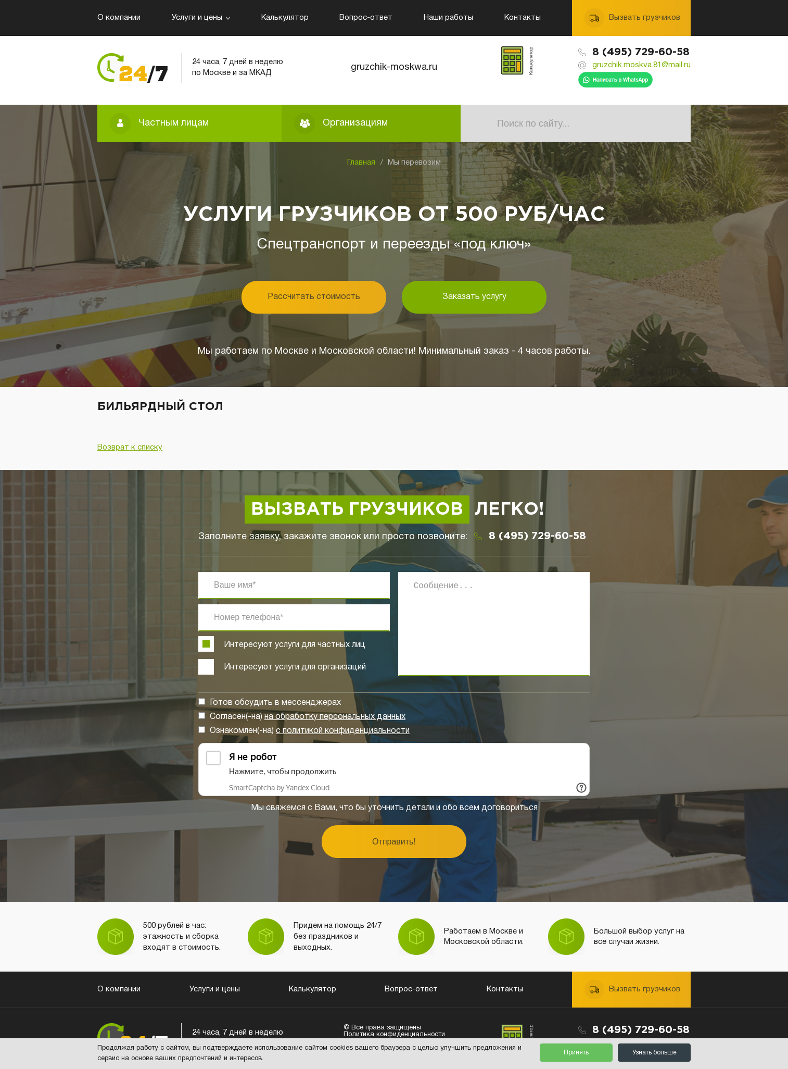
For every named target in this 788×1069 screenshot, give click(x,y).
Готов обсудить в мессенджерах (275, 702)
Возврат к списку (129, 447)
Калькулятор (285, 17)
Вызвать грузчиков (644, 17)
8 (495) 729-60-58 (641, 52)
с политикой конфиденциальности (343, 731)
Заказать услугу (474, 297)
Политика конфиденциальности (394, 1034)
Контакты (522, 17)
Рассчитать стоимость (314, 297)
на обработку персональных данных (334, 716)
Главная (361, 162)
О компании (119, 17)
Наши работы (448, 17)
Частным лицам (173, 123)
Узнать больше (654, 1052)
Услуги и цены (201, 17)
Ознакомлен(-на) (310, 731)
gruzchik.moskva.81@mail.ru (641, 65)
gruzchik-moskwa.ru (394, 67)
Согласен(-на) (307, 716)
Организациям (355, 123)
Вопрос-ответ (365, 17)
